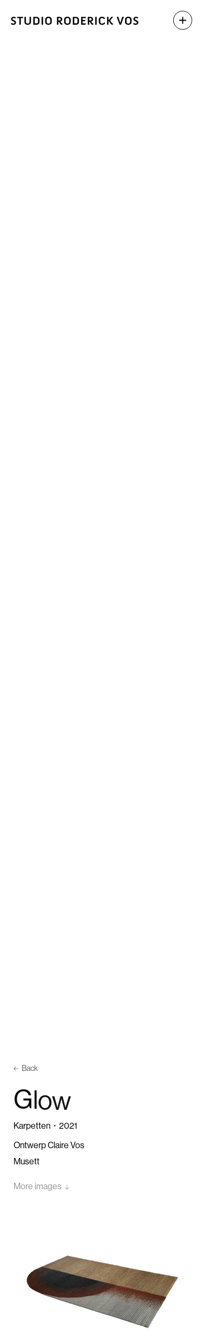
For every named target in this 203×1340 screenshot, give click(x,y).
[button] (177, 20)
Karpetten (32, 1126)
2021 (68, 1126)
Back (26, 1068)
